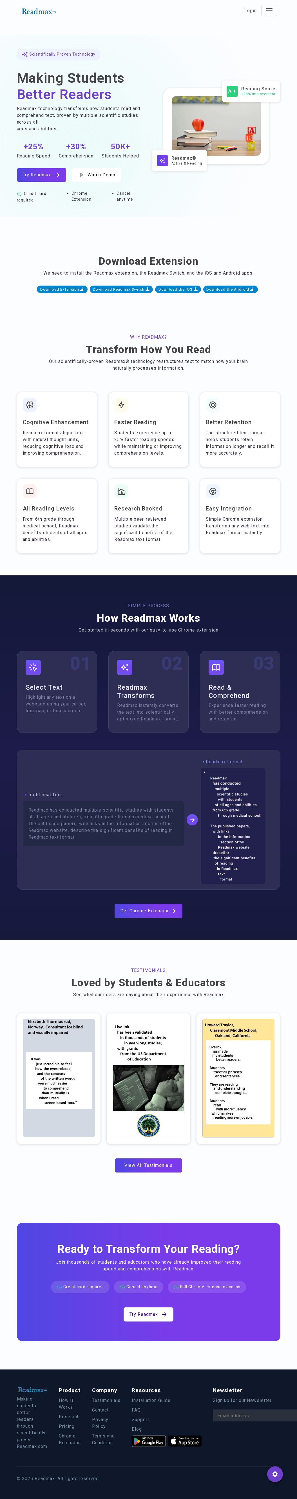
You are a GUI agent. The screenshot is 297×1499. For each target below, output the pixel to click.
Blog (137, 1429)
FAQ (136, 1410)
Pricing (67, 1426)
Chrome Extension (70, 1439)
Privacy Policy (100, 1423)
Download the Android (230, 289)
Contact (100, 1410)
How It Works (66, 1404)
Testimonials (106, 1400)
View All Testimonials (148, 1165)
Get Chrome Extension (148, 911)
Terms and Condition (103, 1439)
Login (250, 10)
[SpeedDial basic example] (275, 1474)
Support (140, 1419)
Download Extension (62, 289)
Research (69, 1416)
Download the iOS (178, 289)
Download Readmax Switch (121, 289)
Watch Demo (96, 175)
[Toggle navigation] (269, 10)
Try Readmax (42, 175)
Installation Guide (151, 1400)
